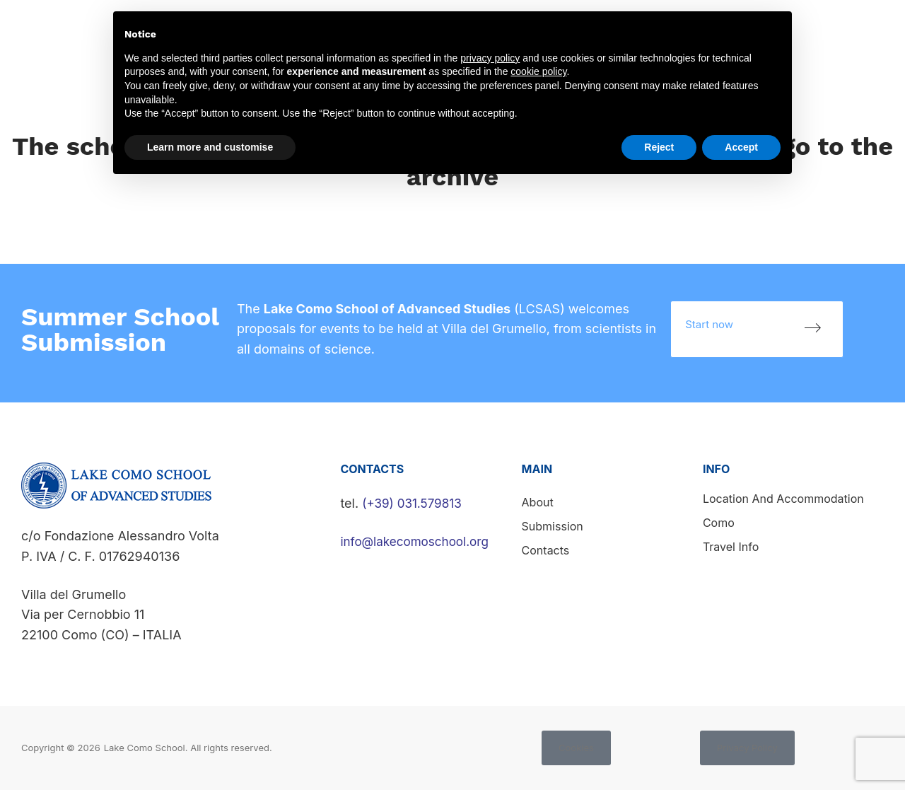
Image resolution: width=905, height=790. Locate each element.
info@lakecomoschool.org (418, 541)
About (538, 502)
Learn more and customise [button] (210, 147)
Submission (552, 526)
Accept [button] (741, 147)
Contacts (869, 30)
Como (719, 523)
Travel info (731, 547)
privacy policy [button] (490, 58)
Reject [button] (659, 147)
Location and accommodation (783, 499)
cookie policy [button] (538, 71)
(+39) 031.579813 (414, 503)
